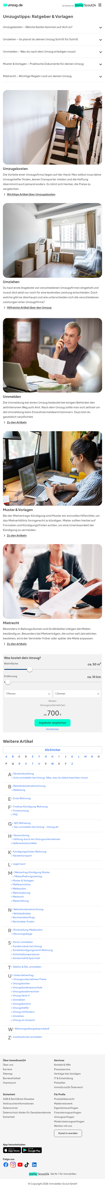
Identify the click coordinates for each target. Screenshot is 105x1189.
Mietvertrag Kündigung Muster (32, 872)
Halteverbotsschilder (25, 843)
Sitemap (8, 1073)
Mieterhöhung (21, 900)
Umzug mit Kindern (24, 1011)
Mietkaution (19, 888)
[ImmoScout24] (13, 6)
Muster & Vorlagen (23, 880)
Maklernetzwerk (63, 1103)
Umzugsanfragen (64, 1117)
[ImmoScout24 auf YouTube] (20, 1166)
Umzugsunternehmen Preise (30, 979)
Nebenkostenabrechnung (28, 909)
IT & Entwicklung (63, 1078)
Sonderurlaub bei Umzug (27, 946)
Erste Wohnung (22, 798)
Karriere (7, 1069)
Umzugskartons (22, 1003)
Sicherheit (9, 1117)
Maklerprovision (22, 884)
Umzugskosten (21, 983)
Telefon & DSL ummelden (27, 966)
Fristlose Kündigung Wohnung (30, 806)
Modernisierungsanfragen (69, 1121)
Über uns (8, 1064)
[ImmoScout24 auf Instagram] (13, 1166)
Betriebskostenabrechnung (29, 785)
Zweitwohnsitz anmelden (27, 1036)
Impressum (9, 1082)
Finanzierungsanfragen (67, 1112)
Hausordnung (21, 835)
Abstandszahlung (23, 773)
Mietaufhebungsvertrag (28, 876)
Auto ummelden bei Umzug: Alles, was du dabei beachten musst (50, 777)
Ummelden (19, 999)
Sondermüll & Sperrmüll (26, 958)
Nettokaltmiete (22, 913)
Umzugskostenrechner (26, 991)
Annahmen (52, 729)
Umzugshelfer (21, 1007)
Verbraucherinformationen (18, 1103)
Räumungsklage (22, 933)
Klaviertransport (22, 855)
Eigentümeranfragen (66, 1108)
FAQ (15, 814)
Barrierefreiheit (11, 1078)
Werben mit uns (63, 1125)
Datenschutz (10, 1108)
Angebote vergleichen (52, 722)
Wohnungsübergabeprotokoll (32, 1028)
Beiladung (19, 790)
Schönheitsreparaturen (26, 954)
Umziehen (18, 1016)
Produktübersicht (64, 1099)
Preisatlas (59, 1082)
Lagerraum (19, 863)
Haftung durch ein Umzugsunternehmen (37, 839)
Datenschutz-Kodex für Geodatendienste (27, 1112)
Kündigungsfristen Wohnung (29, 851)
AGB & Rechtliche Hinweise (18, 1099)
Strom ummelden (23, 942)
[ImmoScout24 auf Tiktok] (27, 1166)
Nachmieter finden (23, 921)
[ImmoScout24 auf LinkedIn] (34, 1166)
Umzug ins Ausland (24, 1020)
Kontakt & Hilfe (62, 1064)
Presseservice (62, 1069)
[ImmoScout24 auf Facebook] (6, 1166)
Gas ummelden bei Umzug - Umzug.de (36, 826)
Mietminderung (21, 892)
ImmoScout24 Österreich (68, 1087)
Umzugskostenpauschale (27, 987)
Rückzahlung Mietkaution (28, 929)
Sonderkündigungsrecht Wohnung (33, 950)
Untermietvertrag (24, 975)
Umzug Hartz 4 (21, 995)
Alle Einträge (52, 749)
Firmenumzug (21, 810)
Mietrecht (18, 896)
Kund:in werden (68, 1133)
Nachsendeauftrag (24, 917)
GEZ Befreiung (22, 823)
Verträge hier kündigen (67, 1073)
